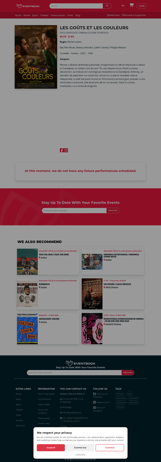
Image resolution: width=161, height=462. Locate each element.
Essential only (80, 448)
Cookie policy (80, 455)
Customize (110, 448)
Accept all (50, 448)
